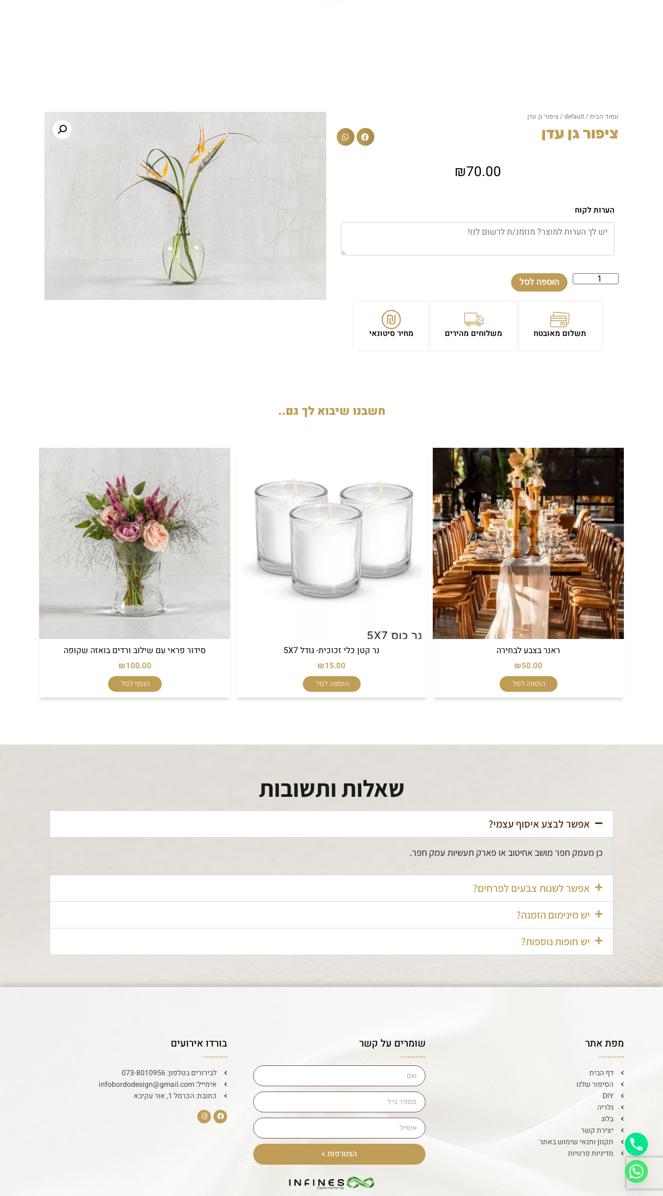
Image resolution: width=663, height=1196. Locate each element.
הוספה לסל (539, 282)
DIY (425, 25)
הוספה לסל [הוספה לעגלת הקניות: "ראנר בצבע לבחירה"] (529, 683)
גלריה (232, 25)
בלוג (176, 25)
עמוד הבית (604, 116)
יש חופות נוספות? (555, 941)
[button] (365, 137)
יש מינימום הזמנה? (553, 915)
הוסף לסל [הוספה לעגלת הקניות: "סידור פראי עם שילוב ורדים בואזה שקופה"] (135, 683)
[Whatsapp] (636, 1171)
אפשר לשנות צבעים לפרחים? (531, 888)
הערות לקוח (594, 210)
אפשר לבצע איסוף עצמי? (539, 824)
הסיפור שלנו (489, 25)
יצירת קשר (109, 25)
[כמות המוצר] (596, 278)
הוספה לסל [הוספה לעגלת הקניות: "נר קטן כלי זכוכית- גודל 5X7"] (332, 683)
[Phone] (636, 1144)
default (574, 116)
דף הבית (561, 25)
